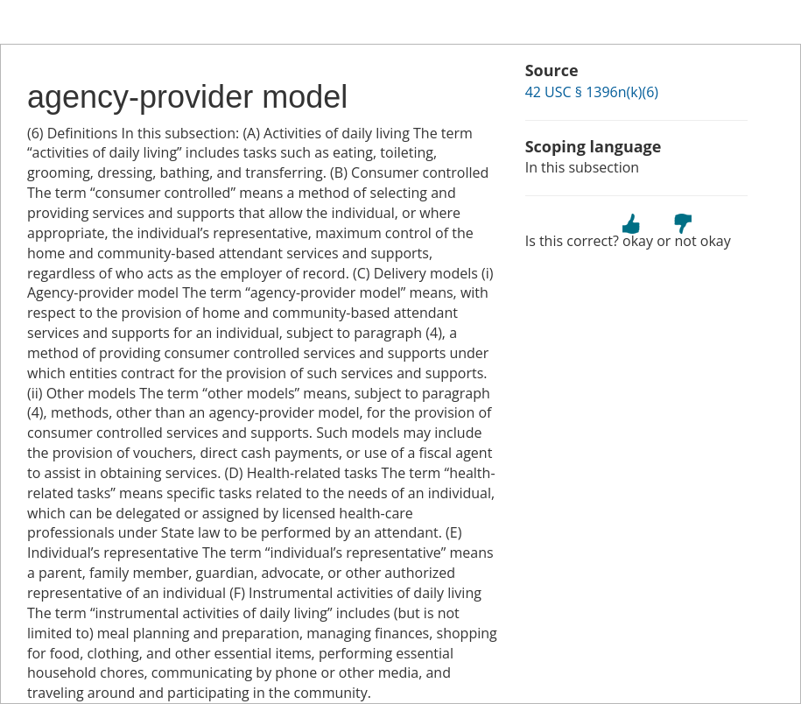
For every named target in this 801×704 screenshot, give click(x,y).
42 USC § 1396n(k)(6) (591, 92)
